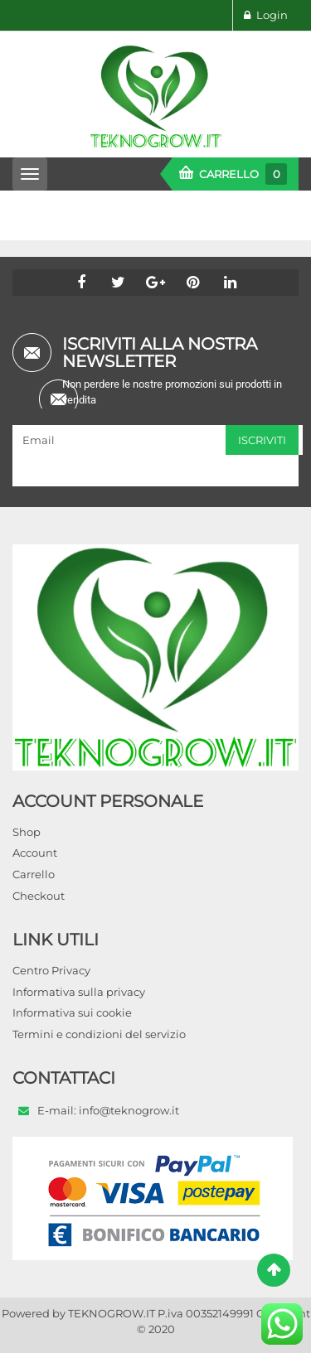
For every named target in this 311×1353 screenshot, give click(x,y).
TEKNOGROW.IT (111, 1313)
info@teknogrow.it (129, 1110)
